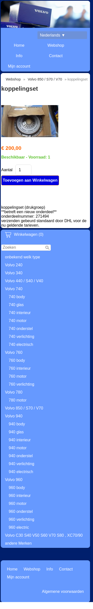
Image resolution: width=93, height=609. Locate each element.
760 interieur (20, 368)
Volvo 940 (13, 416)
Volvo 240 (13, 265)
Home (19, 45)
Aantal (6, 170)
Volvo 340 (13, 273)
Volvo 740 (13, 289)
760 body (17, 360)
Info (19, 56)
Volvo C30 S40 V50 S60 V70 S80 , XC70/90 (44, 535)
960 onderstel (21, 511)
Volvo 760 (13, 352)
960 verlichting (21, 519)
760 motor (18, 376)
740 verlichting (21, 336)
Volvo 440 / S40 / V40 (24, 281)
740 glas (16, 305)
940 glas (16, 432)
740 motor (18, 321)
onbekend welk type (22, 257)
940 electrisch (21, 472)
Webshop (55, 45)
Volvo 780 (13, 392)
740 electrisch (21, 344)
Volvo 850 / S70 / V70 (24, 408)
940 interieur (20, 440)
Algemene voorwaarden (63, 591)
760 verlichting (21, 384)
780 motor (18, 400)
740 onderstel (21, 328)
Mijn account (19, 66)
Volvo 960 (13, 480)
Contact (55, 56)
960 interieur (20, 495)
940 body (17, 424)
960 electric (19, 527)
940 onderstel (21, 456)
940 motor (18, 448)
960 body (17, 488)
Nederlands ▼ (52, 35)
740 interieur (20, 313)
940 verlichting (21, 464)
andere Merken (18, 543)
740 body (17, 297)
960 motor (18, 503)
